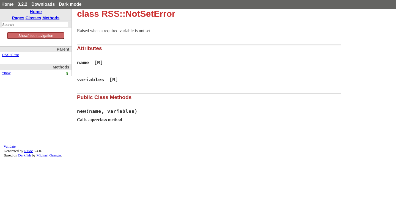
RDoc (28, 151)
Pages (18, 17)
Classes (33, 17)
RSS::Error (10, 55)
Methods (50, 17)
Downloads (43, 4)
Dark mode (70, 4)
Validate (10, 146)
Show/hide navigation (35, 36)
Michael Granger (49, 155)
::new (6, 73)
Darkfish (24, 155)
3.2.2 (23, 4)
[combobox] (35, 24)
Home (7, 4)
